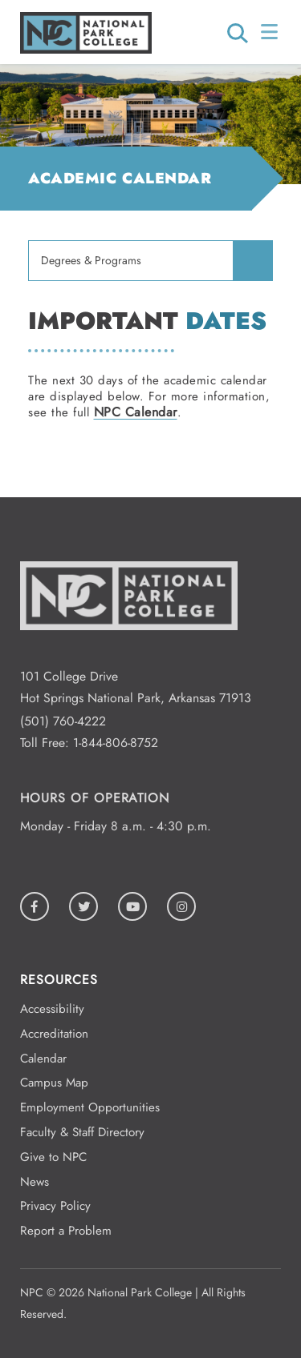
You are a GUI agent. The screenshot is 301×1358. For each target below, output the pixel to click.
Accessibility (52, 1009)
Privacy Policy (55, 1206)
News (34, 1182)
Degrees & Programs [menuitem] (91, 260)
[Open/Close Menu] (271, 32)
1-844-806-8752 (115, 742)
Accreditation (54, 1034)
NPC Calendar (135, 412)
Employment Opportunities (90, 1107)
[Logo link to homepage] (86, 49)
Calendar (43, 1058)
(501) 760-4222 (63, 721)
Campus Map (54, 1082)
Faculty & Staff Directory (82, 1132)
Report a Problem (66, 1230)
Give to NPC (53, 1157)
